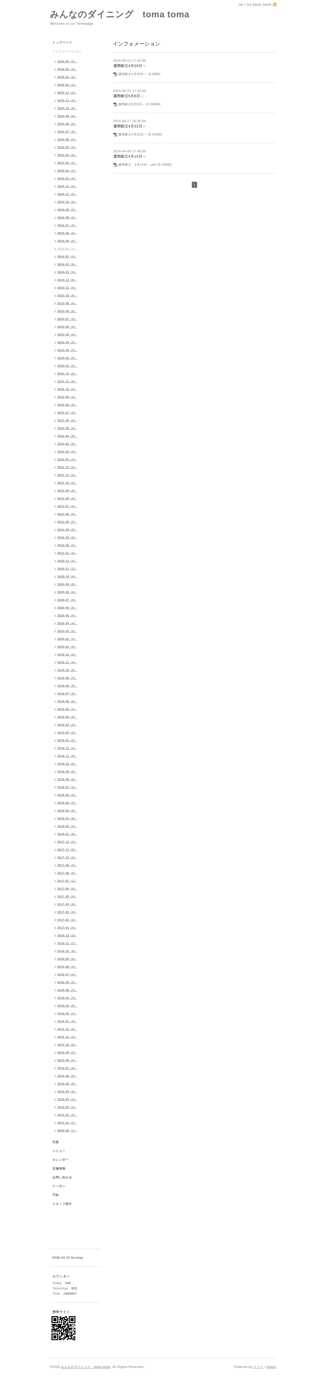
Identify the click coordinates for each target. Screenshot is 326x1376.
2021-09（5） (67, 490)
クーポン (58, 1186)
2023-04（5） (67, 342)
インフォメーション (67, 51)
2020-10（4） (67, 576)
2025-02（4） (67, 170)
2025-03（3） (67, 162)
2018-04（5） (67, 810)
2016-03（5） (67, 1005)
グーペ (258, 1367)
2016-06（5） (67, 982)
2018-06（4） (67, 794)
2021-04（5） (67, 529)
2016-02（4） (67, 1013)
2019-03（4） (67, 724)
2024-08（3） (67, 217)
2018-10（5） (67, 763)
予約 (55, 1195)
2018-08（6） (67, 779)
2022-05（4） (67, 428)
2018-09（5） (67, 771)
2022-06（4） (67, 420)
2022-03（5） (67, 443)
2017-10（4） (67, 857)
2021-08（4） (67, 498)
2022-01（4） (67, 459)
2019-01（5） (67, 740)
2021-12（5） (67, 467)
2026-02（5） (67, 77)
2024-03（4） (67, 256)
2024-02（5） (67, 264)
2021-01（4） (67, 553)
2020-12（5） (67, 560)
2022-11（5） (67, 381)
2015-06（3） (67, 1075)
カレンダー (60, 1160)
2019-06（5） (67, 701)
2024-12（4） (67, 186)
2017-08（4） (67, 873)
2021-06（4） (67, 514)
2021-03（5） (67, 537)
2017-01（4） (67, 927)
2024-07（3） (67, 225)
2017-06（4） (67, 888)
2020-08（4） (67, 592)
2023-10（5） (67, 295)
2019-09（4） (67, 677)
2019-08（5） (67, 685)
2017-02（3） (67, 919)
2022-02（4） (67, 451)
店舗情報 (58, 1168)
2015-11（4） (67, 1036)
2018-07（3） (67, 787)
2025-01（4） (67, 178)
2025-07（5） (67, 131)
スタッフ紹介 (62, 1204)
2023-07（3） (67, 318)
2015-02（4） (67, 1107)
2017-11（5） (67, 849)
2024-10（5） (67, 201)
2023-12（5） (67, 279)
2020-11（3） (67, 568)
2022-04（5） (67, 436)
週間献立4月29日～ (129, 66)
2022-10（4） (67, 389)
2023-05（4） (67, 334)
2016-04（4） (67, 997)
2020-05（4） (67, 615)
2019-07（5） (67, 693)
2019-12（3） (67, 654)
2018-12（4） (67, 748)
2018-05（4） (67, 802)
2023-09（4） (67, 303)
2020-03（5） (67, 631)
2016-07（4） (67, 974)
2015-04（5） (67, 1091)
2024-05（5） (67, 240)
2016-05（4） (67, 990)
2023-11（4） (67, 287)
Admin (271, 1367)
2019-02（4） (67, 732)
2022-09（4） (67, 397)
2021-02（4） (67, 545)
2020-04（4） (67, 623)
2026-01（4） (67, 84)
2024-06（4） (67, 233)
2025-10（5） (67, 108)
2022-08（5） (67, 404)
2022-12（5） (67, 373)
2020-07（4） (67, 599)
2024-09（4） (67, 209)
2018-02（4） (67, 826)
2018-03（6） (67, 818)
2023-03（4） (67, 350)
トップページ (62, 42)
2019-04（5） (67, 716)
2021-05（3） (67, 521)
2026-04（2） (67, 61)
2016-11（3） (67, 943)
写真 (55, 1142)
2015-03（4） (67, 1099)
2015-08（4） (67, 1060)
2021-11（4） (67, 475)
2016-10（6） (67, 951)
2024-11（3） (67, 194)
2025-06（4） (67, 139)
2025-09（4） (67, 116)
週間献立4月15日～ (129, 156)
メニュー (58, 1151)
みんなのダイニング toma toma (120, 14)
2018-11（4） (67, 755)
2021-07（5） (67, 506)
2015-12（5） (67, 1029)
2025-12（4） (67, 92)
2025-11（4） (67, 100)
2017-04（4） (67, 904)
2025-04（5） (67, 155)
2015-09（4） (67, 1052)
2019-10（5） (67, 670)
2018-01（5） (67, 834)
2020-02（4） (67, 638)
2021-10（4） (67, 482)
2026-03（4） (67, 69)
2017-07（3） (67, 880)
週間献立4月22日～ (129, 126)
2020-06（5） (67, 607)
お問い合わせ (62, 1177)
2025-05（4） (67, 147)
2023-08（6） (67, 311)
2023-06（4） (67, 326)
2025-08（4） (67, 123)
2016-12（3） (67, 935)
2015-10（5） (67, 1044)
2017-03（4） (67, 912)
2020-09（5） (67, 584)
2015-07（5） (67, 1068)
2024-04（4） (67, 248)
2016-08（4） (67, 966)
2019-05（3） (67, 709)
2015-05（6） (67, 1083)
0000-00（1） (67, 1130)
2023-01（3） (67, 365)
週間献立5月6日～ (128, 96)
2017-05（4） (67, 896)
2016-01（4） (67, 1021)
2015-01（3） (67, 1114)
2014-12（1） (67, 1122)
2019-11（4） (67, 662)
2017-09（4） (67, 865)
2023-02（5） (67, 357)
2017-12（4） (67, 841)
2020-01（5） (67, 646)
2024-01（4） (67, 272)
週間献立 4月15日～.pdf (137, 164)
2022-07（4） (67, 412)
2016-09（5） (67, 958)
